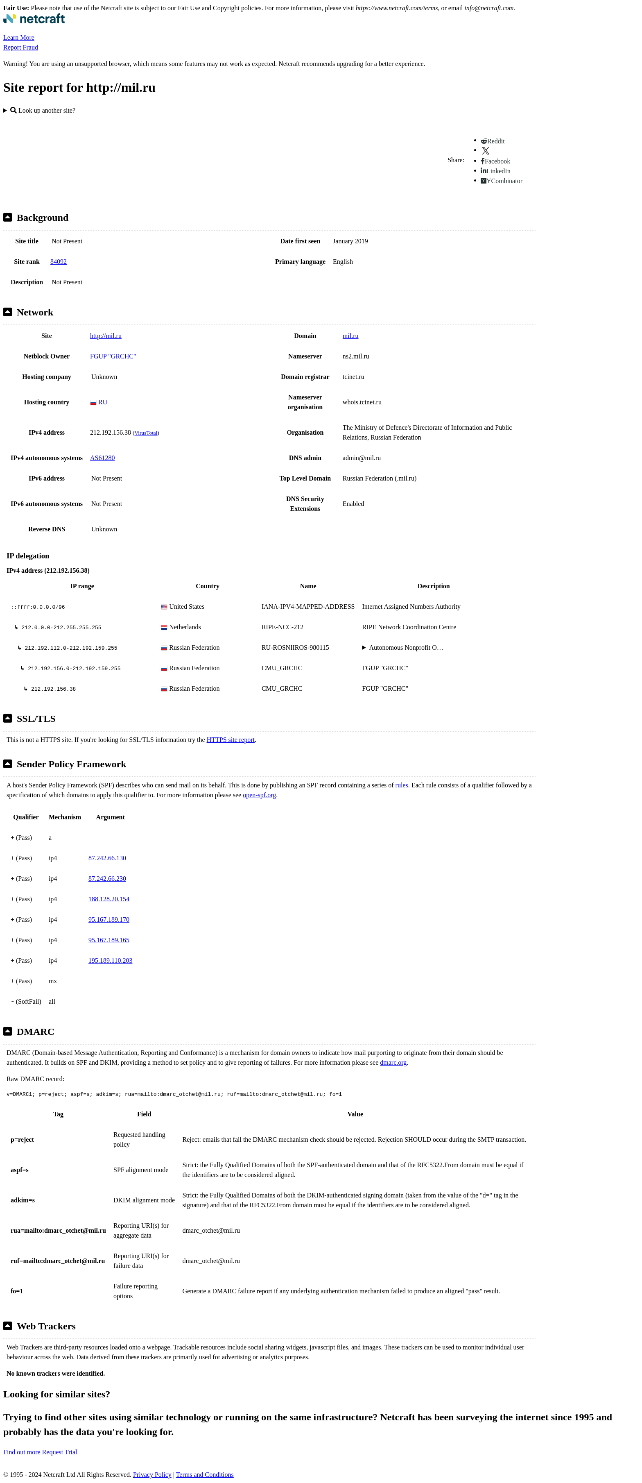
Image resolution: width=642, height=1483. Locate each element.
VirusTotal (145, 433)
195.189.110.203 (110, 960)
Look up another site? (42, 110)
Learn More (18, 37)
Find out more (22, 1452)
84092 (58, 261)
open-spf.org (259, 794)
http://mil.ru (106, 335)
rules (402, 785)
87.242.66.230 (107, 878)
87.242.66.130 (107, 858)
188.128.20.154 (108, 899)
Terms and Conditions (205, 1474)
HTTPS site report (231, 739)
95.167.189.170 (108, 919)
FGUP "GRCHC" (113, 356)
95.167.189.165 (108, 940)
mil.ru (351, 335)
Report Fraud (20, 47)
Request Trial (59, 1452)
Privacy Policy (152, 1474)
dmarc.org (393, 1062)
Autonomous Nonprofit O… (406, 647)
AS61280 (102, 457)
